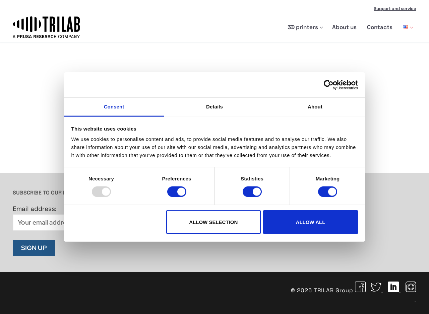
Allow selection (213, 222)
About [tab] (315, 106)
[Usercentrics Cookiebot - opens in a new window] (328, 85)
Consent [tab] (114, 106)
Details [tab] (214, 106)
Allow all (310, 222)
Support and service (395, 8)
